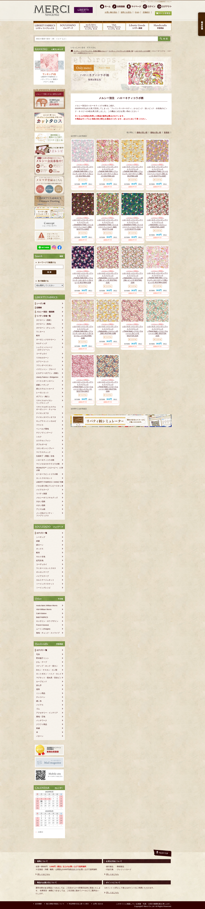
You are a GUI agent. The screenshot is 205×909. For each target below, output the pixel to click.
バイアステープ (42, 490)
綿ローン (39, 545)
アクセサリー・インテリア (47, 713)
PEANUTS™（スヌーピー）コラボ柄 (49, 469)
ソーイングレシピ (43, 588)
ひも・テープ (41, 662)
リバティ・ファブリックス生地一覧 (121, 51)
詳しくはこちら (43, 874)
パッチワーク (41, 720)
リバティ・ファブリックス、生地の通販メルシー (90, 51)
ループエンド (41, 681)
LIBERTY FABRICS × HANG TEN (49, 482)
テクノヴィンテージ (44, 433)
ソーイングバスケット (45, 584)
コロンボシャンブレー (45, 448)
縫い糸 (39, 701)
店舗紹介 (146, 12)
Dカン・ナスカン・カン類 (46, 670)
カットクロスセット (44, 478)
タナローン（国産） (44, 320)
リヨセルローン (42, 358)
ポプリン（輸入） (43, 396)
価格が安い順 (142, 132)
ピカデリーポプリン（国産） (48, 373)
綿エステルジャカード (45, 389)
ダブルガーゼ (41, 444)
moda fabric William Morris (46, 605)
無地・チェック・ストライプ (48, 633)
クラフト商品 (41, 724)
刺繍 (38, 728)
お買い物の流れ (111, 12)
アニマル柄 (40, 509)
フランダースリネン (44, 365)
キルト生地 (40, 557)
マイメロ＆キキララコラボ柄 (48, 464)
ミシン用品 (40, 693)
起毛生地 (39, 560)
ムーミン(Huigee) (43, 629)
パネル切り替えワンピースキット (49, 486)
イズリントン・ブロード (46, 369)
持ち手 (39, 685)
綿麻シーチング (42, 385)
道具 (38, 689)
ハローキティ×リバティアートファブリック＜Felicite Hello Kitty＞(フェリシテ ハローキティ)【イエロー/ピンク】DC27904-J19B (83, 331)
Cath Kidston (41, 613)
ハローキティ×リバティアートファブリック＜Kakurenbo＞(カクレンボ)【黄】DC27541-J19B (107, 328)
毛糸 (38, 654)
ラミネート (40, 332)
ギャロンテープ (42, 572)
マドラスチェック (43, 452)
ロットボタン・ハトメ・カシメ (48, 674)
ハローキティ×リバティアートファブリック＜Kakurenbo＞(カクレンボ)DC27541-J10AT (157, 222)
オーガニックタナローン (46, 340)
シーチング (40, 537)
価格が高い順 (155, 132)
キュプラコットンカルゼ (46, 421)
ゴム (38, 709)
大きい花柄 (40, 501)
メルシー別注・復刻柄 (45, 312)
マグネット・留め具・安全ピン (48, 678)
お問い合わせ (98, 904)
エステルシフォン (43, 441)
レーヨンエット (42, 393)
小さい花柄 (40, 505)
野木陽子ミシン (42, 658)
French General (42, 625)
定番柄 (39, 308)
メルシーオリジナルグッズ (47, 498)
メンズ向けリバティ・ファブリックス (45, 514)
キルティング (41, 343)
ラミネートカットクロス (46, 568)
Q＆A (137, 12)
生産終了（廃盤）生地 (45, 456)
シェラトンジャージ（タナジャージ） (44, 348)
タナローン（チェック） (46, 328)
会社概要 (38, 904)
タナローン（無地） (44, 324)
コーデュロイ (41, 354)
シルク (39, 437)
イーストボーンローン (45, 381)
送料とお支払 (126, 12)
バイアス (39, 705)
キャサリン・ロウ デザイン (47, 621)
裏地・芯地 (40, 717)
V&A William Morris (44, 609)
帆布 (38, 336)
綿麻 (38, 541)
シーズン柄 (40, 303)
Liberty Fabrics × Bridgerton (47, 377)
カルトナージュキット (45, 580)
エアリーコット (42, 361)
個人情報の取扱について (55, 904)
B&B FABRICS (42, 617)
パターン (39, 736)
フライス (39, 425)
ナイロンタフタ (42, 413)
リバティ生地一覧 (43, 316)
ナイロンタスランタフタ (46, 417)
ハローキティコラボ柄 (45, 460)
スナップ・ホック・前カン (47, 666)
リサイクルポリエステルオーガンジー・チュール (46, 408)
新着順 (166, 132)
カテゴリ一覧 (41, 533)
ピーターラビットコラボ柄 (47, 474)
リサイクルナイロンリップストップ (44, 401)
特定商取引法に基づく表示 (79, 904)
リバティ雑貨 (41, 494)
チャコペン (40, 697)
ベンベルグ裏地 (42, 429)
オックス (39, 549)
